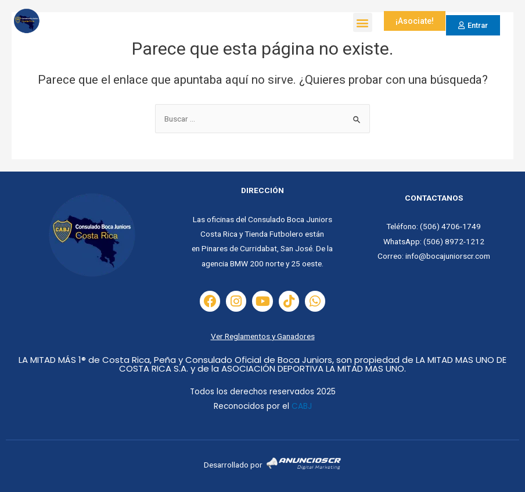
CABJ (302, 406)
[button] (362, 22)
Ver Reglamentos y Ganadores (263, 336)
